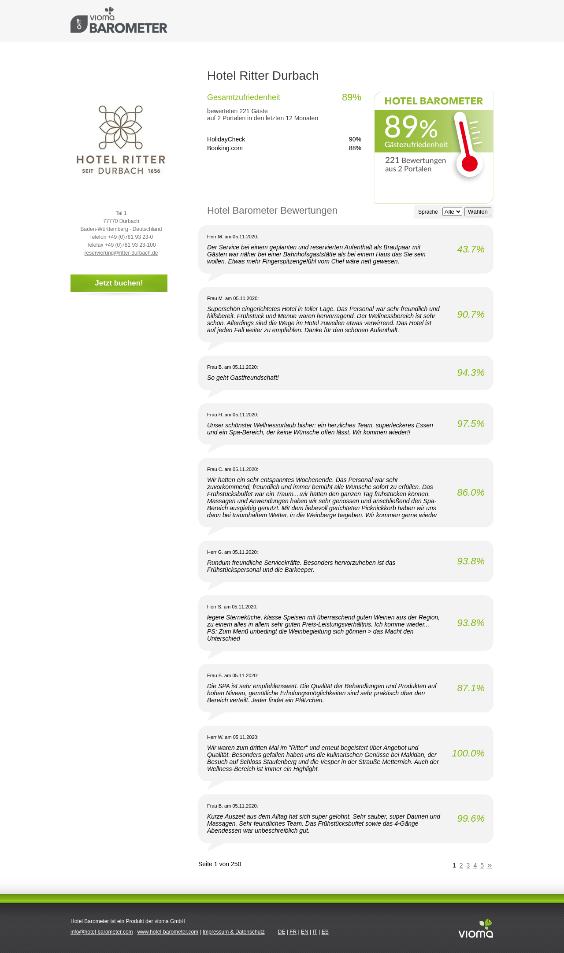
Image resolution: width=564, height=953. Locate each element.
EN (304, 932)
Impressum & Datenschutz (234, 932)
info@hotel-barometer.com (101, 932)
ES (325, 932)
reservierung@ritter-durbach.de (121, 253)
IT (314, 932)
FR (293, 932)
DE (282, 932)
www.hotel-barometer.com (167, 932)
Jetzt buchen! (119, 283)
